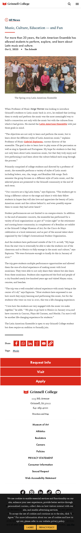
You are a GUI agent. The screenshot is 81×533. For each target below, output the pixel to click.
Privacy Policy (46, 527)
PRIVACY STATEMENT (40, 458)
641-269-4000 (40, 408)
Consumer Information (40, 464)
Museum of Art (40, 424)
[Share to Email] (44, 343)
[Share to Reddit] (37, 343)
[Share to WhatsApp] (23, 343)
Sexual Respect (40, 471)
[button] (50, 343)
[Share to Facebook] (16, 343)
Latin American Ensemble (53, 124)
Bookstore (40, 438)
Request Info (40, 362)
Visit (40, 371)
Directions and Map (40, 414)
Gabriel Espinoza (33, 141)
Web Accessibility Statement (40, 478)
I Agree (30, 527)
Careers (40, 444)
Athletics (40, 431)
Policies (40, 451)
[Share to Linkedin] (30, 343)
